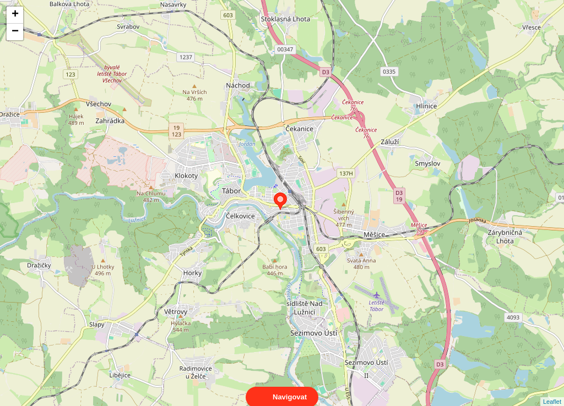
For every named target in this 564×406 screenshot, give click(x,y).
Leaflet (552, 391)
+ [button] (15, 15)
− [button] (15, 32)
